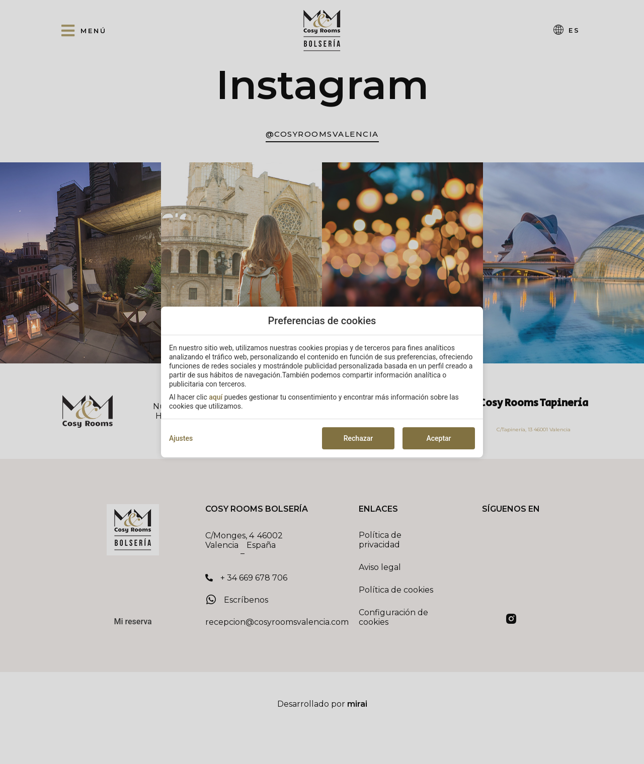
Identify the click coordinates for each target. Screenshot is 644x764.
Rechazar (358, 438)
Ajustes (181, 438)
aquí (215, 397)
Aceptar (438, 438)
